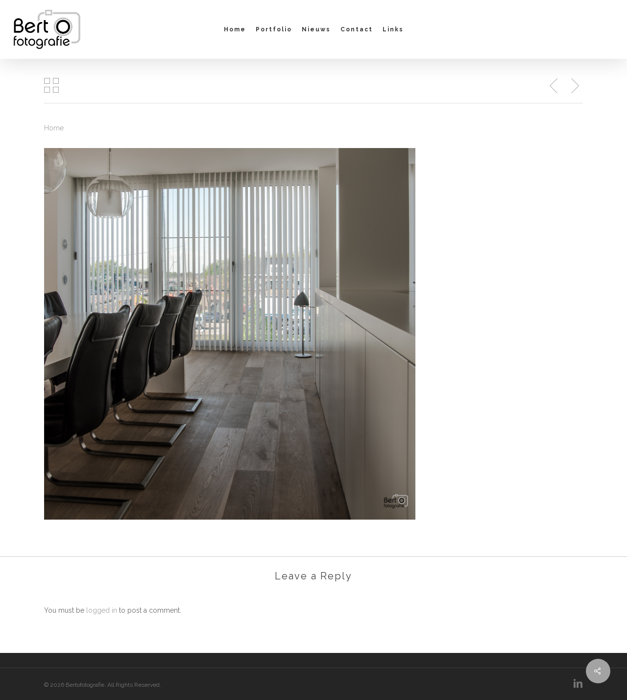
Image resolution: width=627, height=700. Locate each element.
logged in (101, 610)
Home (54, 128)
